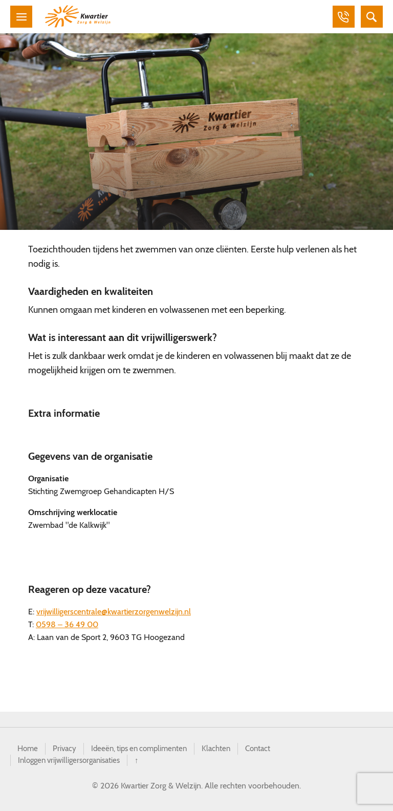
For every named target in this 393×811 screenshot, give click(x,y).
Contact (269, 751)
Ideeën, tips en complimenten (145, 751)
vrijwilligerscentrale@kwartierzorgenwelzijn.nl (113, 613)
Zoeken (370, 17)
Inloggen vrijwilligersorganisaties (73, 763)
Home (28, 751)
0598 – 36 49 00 (67, 626)
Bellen (338, 17)
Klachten (226, 751)
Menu (22, 17)
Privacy (66, 751)
